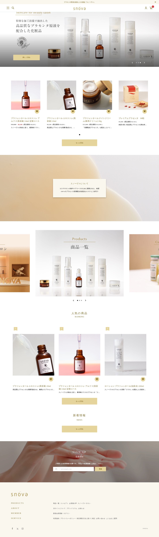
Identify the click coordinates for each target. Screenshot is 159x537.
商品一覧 (56, 503)
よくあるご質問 (111, 518)
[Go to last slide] (73, 300)
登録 (100, 469)
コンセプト (64, 503)
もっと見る (79, 143)
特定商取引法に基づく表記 (86, 518)
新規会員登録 (57, 513)
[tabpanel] (25, 103)
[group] (79, 33)
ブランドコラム (72, 508)
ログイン (66, 513)
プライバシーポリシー (68, 518)
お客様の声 (73, 503)
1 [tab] (79, 134)
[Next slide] (144, 63)
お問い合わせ (100, 518)
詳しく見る (26, 57)
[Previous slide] (132, 63)
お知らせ (81, 508)
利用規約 (56, 518)
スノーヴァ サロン (84, 503)
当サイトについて (59, 508)
